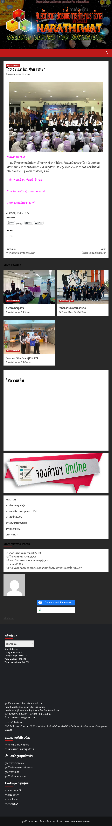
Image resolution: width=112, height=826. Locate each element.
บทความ (10, 534)
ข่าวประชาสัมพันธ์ (14, 523)
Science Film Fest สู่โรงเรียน (22, 358)
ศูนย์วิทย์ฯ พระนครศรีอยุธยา (19, 767)
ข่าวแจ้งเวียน (12, 528)
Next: (81, 251)
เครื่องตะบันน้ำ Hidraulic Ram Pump (24, 560)
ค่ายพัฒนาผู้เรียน (15, 308)
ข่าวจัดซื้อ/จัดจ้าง (14, 517)
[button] (6, 52)
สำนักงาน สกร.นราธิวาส (17, 744)
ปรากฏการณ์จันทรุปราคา (19, 552)
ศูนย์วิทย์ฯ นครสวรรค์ (16, 776)
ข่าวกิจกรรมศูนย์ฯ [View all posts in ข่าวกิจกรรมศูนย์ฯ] (13, 65)
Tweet (19, 222)
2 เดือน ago (27, 362)
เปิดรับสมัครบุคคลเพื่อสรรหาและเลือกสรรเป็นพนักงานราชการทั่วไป (40, 567)
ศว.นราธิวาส (11, 799)
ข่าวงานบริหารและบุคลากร (18, 511)
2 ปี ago (27, 74)
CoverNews (70, 821)
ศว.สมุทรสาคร (12, 794)
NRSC (8, 499)
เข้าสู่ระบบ (9, 618)
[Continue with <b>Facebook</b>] (56, 602)
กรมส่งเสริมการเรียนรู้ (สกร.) (19, 749)
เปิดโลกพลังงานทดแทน (18, 556)
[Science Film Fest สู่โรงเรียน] (29, 337)
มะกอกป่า (11, 564)
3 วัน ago (26, 312)
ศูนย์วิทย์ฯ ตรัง (12, 771)
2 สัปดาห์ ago (81, 312)
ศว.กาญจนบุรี (11, 803)
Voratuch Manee (14, 74)
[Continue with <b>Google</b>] (56, 610)
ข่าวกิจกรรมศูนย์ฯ (14, 505)
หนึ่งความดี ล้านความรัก (72, 308)
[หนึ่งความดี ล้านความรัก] (83, 287)
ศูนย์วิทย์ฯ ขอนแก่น (14, 763)
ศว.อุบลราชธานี (13, 790)
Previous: (31, 251)
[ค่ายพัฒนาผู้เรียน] (29, 287)
